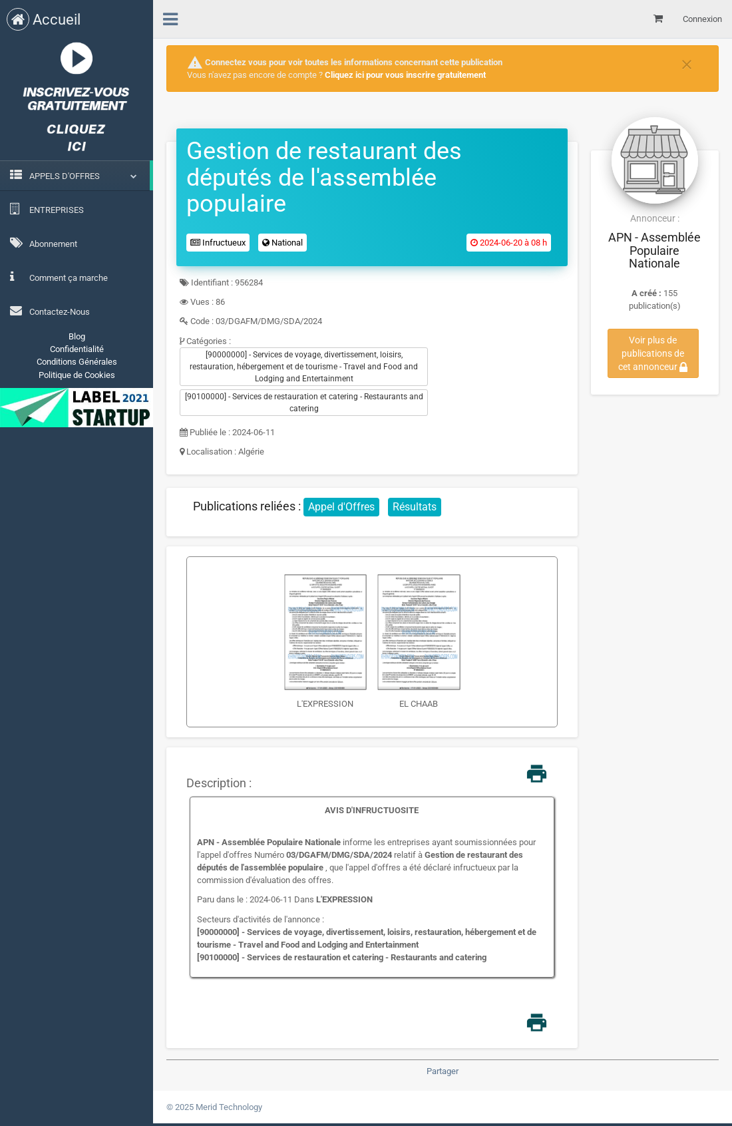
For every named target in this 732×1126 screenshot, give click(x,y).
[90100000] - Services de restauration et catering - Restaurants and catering (304, 402)
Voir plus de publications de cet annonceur (652, 353)
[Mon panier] (658, 19)
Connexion (702, 19)
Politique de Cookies (77, 375)
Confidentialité (77, 349)
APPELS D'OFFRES (64, 176)
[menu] (170, 17)
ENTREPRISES (47, 209)
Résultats (415, 506)
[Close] (687, 63)
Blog (77, 336)
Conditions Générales (77, 362)
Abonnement (43, 243)
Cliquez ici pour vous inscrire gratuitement (405, 75)
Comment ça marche (59, 277)
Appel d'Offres (341, 506)
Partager (442, 1071)
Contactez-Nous (50, 311)
